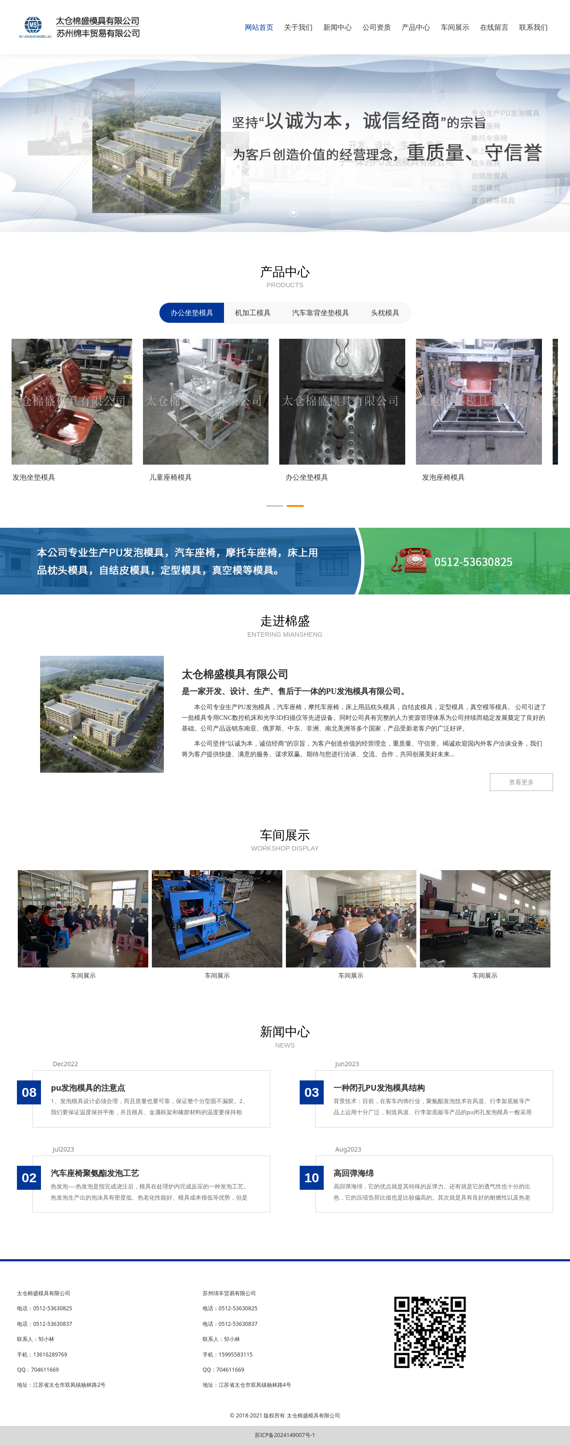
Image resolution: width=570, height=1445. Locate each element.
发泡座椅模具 (454, 477)
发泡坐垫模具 (44, 477)
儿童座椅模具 (181, 477)
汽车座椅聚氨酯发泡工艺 (95, 1173)
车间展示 (455, 27)
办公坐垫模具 (318, 477)
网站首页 (259, 27)
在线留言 (494, 27)
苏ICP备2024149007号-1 (285, 1435)
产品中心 (416, 27)
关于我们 (298, 27)
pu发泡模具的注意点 (88, 1087)
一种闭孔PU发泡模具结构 (379, 1087)
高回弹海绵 (354, 1173)
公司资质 (376, 27)
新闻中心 (337, 27)
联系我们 (533, 27)
